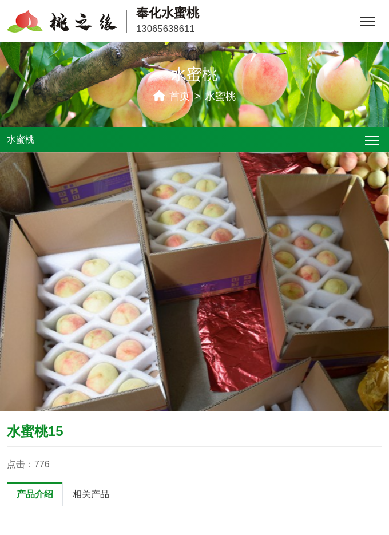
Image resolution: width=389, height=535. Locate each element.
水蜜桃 (220, 96)
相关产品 (91, 494)
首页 (179, 96)
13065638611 (165, 28)
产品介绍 (35, 494)
